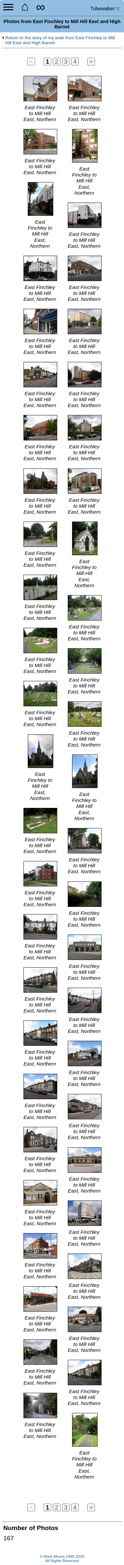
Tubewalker (104, 8)
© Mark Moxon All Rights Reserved (62, 1558)
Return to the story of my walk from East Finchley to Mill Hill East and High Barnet (60, 40)
